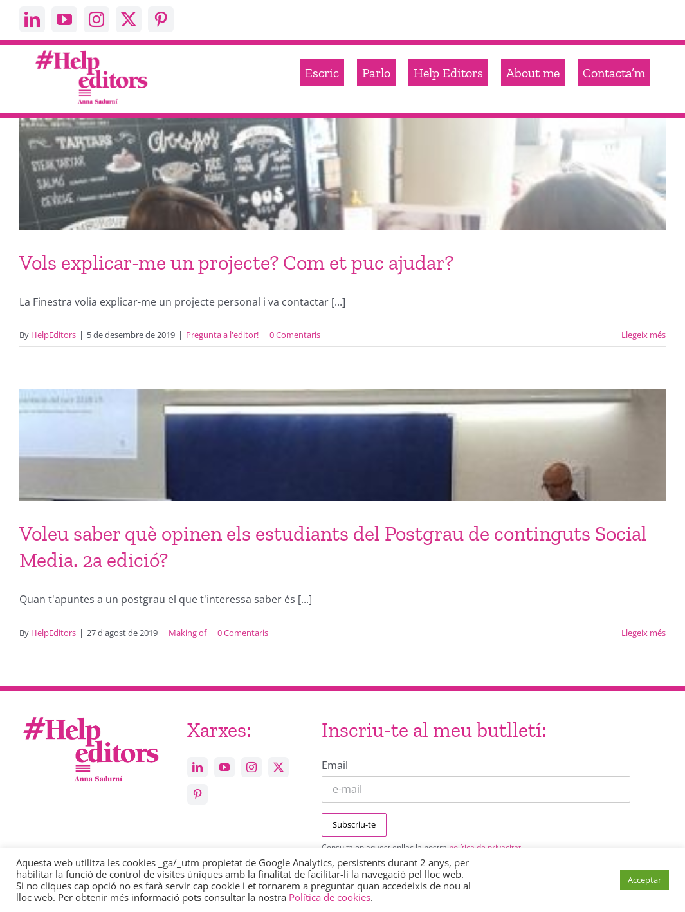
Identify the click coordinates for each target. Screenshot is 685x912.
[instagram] (96, 19)
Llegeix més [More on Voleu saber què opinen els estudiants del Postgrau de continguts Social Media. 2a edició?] (643, 632)
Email (335, 765)
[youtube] (64, 19)
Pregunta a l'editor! (222, 334)
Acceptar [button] (644, 880)
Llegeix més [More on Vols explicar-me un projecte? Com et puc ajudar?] (643, 334)
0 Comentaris (294, 334)
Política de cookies (329, 897)
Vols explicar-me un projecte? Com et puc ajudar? (236, 262)
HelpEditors (53, 334)
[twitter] (129, 19)
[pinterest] (161, 19)
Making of (187, 632)
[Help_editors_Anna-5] (90, 716)
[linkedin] (32, 19)
